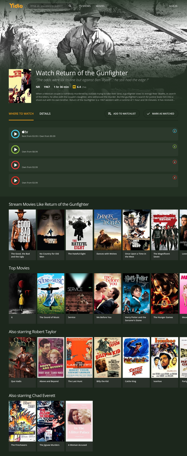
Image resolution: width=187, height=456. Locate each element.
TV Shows (85, 6)
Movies (100, 6)
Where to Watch (21, 114)
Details (44, 114)
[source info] (174, 131)
